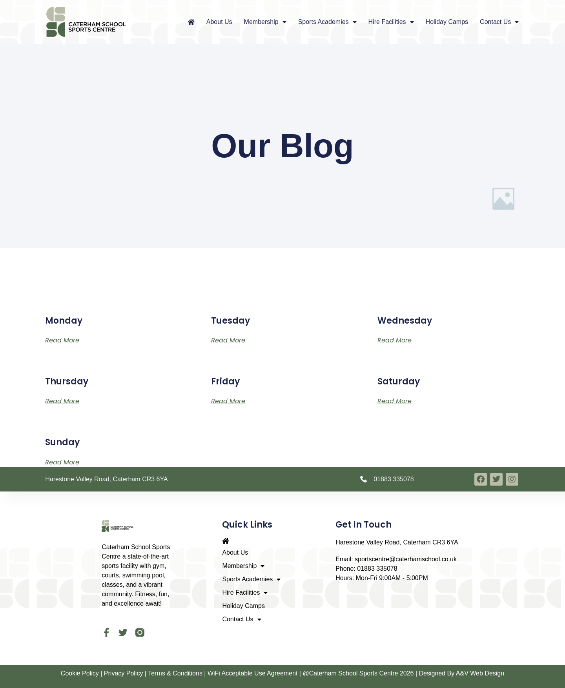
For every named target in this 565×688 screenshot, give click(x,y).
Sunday (62, 442)
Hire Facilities (391, 22)
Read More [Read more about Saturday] (394, 401)
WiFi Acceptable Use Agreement (252, 673)
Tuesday (230, 321)
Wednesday (404, 321)
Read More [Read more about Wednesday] (394, 340)
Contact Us (499, 22)
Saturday (398, 381)
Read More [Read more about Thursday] (62, 401)
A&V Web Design (480, 673)
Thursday (66, 381)
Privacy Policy (123, 673)
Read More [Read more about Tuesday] (228, 340)
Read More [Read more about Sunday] (62, 462)
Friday (225, 381)
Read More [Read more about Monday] (62, 340)
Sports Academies (327, 22)
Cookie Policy (80, 673)
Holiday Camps (447, 21)
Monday (63, 321)
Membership (265, 22)
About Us (219, 21)
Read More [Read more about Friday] (228, 401)
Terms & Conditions (175, 673)
